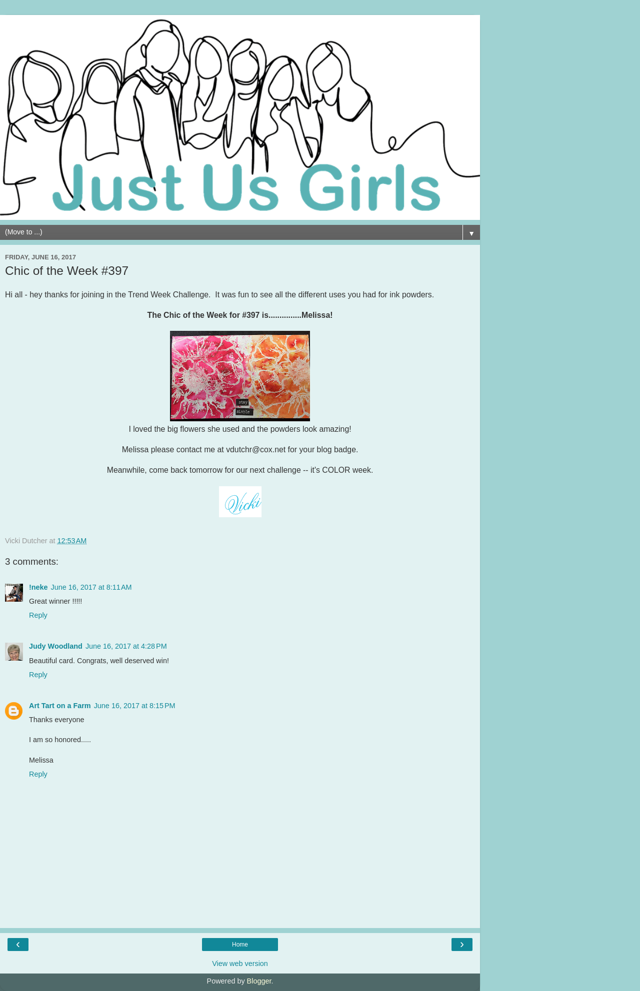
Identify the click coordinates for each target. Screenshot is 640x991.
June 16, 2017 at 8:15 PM (135, 706)
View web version (240, 964)
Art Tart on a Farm (60, 706)
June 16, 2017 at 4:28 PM (126, 646)
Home (240, 944)
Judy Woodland (55, 646)
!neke (38, 587)
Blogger (259, 981)
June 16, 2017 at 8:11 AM (91, 587)
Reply (38, 615)
